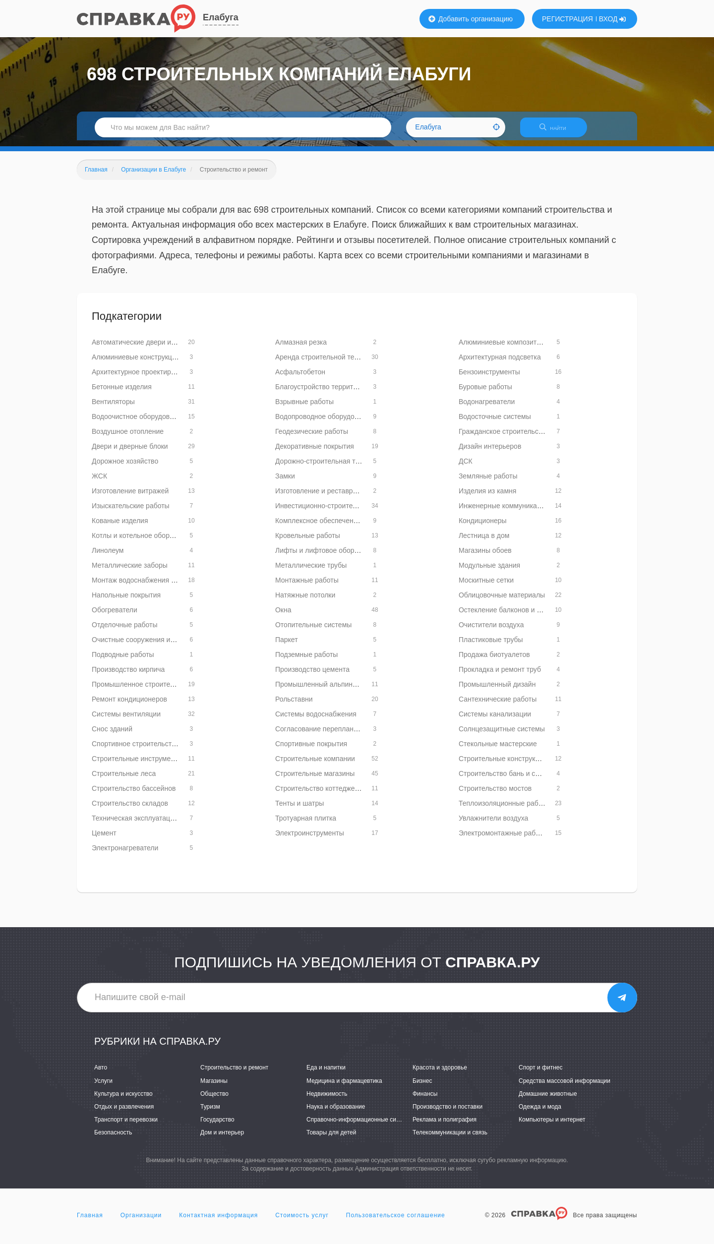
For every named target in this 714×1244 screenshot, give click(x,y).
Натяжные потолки (305, 601)
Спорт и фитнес (541, 1073)
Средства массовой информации (564, 1086)
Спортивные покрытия (311, 750)
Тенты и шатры (299, 809)
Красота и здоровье (440, 1073)
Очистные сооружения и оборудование (155, 646)
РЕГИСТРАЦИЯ (567, 19)
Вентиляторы (113, 408)
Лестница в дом (484, 541)
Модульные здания (489, 571)
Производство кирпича (128, 675)
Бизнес (422, 1086)
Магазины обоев (485, 556)
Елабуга (220, 17)
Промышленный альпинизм (319, 690)
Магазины (214, 1086)
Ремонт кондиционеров (129, 705)
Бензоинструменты (489, 378)
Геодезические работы (311, 437)
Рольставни (294, 705)
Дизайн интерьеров (490, 452)
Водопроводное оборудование (324, 422)
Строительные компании (315, 765)
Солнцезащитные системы (502, 735)
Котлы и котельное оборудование (146, 541)
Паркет (286, 646)
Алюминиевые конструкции (135, 363)
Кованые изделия (120, 527)
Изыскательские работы (131, 512)
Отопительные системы (313, 631)
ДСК (466, 467)
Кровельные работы (307, 541)
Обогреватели (114, 616)
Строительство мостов (495, 794)
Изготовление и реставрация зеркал (333, 497)
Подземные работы (306, 660)
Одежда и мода (540, 1112)
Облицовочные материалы (502, 601)
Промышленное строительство (142, 690)
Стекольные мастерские (498, 750)
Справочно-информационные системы (360, 1125)
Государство (217, 1125)
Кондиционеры (483, 527)
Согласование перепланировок (325, 735)
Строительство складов (130, 809)
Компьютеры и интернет (552, 1125)
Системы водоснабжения (316, 720)
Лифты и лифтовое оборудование (329, 556)
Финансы (425, 1099)
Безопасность (113, 1138)
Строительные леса (124, 779)
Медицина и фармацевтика (344, 1086)
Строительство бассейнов (134, 794)
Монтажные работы (307, 586)
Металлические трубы (311, 571)
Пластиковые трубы (491, 646)
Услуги (103, 1086)
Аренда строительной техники (323, 363)
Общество (214, 1099)
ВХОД (612, 19)
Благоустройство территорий (321, 393)
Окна (283, 616)
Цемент (104, 839)
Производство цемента (312, 675)
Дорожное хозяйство (125, 467)
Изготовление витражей (130, 497)
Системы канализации (495, 720)
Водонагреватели (487, 408)
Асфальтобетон (300, 378)
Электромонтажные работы (503, 839)
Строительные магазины (315, 779)
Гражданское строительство (504, 437)
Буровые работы (485, 393)
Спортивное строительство (135, 750)
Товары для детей (331, 1138)
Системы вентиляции (126, 720)
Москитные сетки (486, 586)
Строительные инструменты (137, 765)
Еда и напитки (326, 1073)
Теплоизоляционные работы (504, 809)
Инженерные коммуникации (504, 512)
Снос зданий (112, 735)
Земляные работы (488, 482)
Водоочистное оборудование (138, 422)
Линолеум (107, 556)
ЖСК (99, 482)
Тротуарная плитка (305, 824)
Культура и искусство (123, 1099)
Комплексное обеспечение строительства (342, 527)
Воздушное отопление (128, 437)
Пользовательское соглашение (395, 1221)
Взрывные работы (304, 408)
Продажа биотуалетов (494, 660)
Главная (90, 1221)
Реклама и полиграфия (444, 1125)
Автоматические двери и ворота (143, 348)
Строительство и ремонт (234, 1073)
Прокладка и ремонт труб (500, 675)
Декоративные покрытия (314, 452)
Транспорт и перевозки (126, 1125)
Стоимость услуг (302, 1221)
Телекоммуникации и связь (450, 1138)
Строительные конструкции (503, 765)
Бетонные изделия (122, 393)
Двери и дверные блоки (130, 452)
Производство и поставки (447, 1112)
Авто (100, 1073)
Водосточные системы (495, 422)
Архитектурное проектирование (143, 378)
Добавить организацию (470, 19)
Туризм (210, 1112)
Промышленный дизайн (497, 690)
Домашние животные (548, 1099)
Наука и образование (335, 1112)
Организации (141, 1221)
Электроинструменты (309, 839)
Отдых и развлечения (124, 1112)
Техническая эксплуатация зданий (147, 824)
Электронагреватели (125, 854)
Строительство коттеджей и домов (331, 794)
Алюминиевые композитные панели (516, 348)
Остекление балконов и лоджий (510, 616)
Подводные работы (123, 660)
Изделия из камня (487, 497)
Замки (285, 482)
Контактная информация (218, 1221)
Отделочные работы (124, 631)
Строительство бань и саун (502, 779)
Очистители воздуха (491, 631)
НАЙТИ (557, 131)
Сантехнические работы (497, 705)
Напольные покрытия (126, 601)
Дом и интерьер (222, 1138)
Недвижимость (327, 1099)
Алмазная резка (301, 348)
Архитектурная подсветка (500, 363)
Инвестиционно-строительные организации (345, 512)
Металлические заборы (130, 571)
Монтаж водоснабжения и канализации (155, 586)
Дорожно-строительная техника (326, 467)
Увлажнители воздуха (493, 824)
